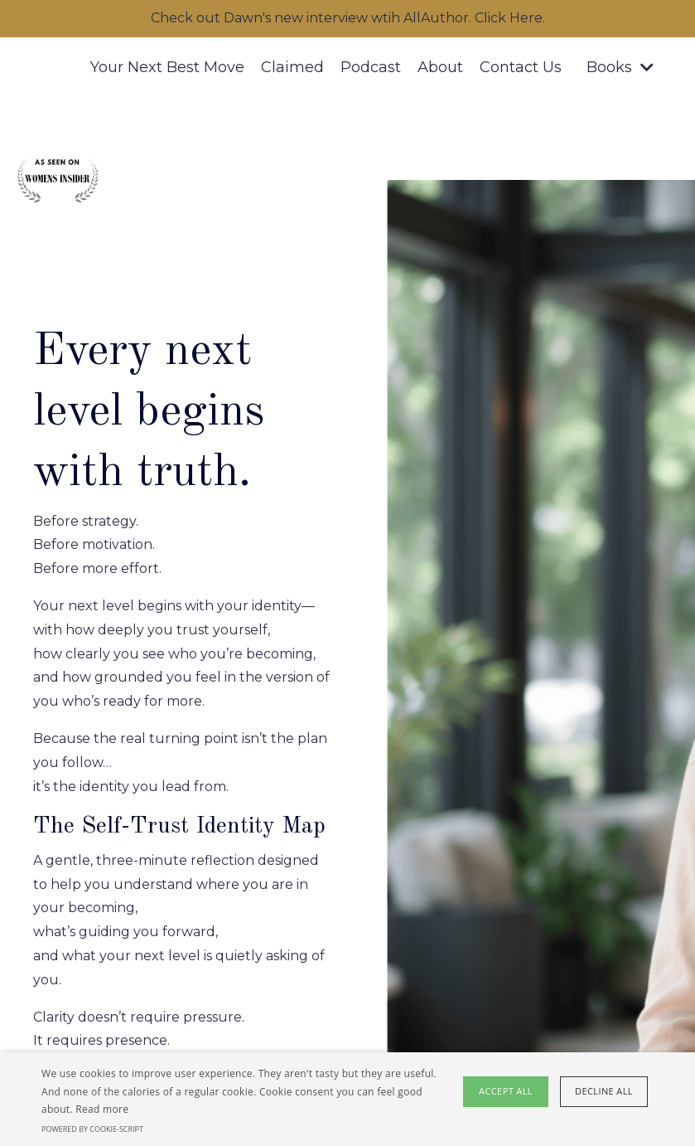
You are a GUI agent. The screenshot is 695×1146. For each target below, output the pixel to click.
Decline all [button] (604, 1091)
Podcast (370, 67)
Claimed (292, 67)
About (440, 67)
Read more (101, 1109)
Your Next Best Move (167, 67)
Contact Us (521, 67)
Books (620, 67)
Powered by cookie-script (92, 1129)
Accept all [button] (506, 1091)
